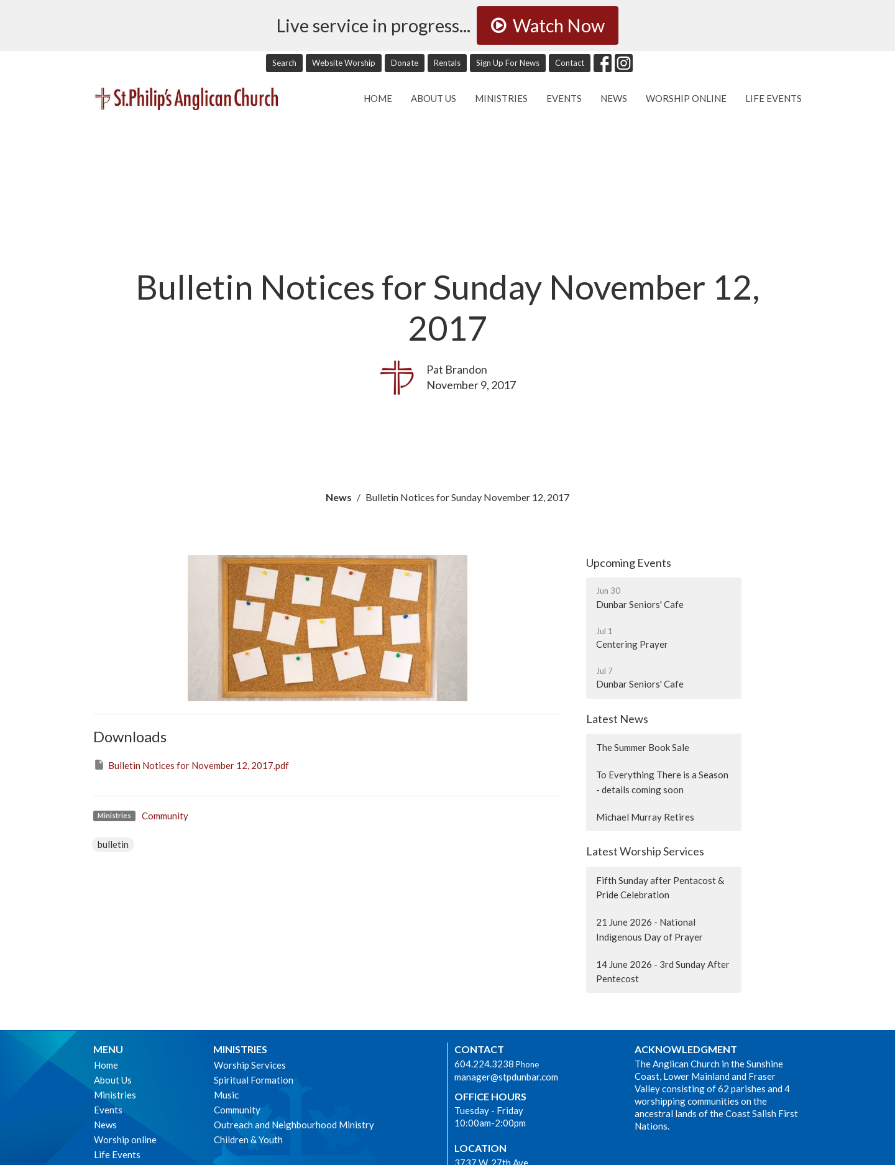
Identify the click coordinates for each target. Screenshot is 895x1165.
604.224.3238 (484, 1063)
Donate (404, 63)
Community (165, 815)
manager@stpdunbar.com (506, 1076)
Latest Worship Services (645, 851)
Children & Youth (248, 1139)
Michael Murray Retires (645, 816)
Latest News (617, 718)
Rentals (447, 63)
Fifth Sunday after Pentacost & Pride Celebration (660, 887)
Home (378, 98)
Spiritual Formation (253, 1079)
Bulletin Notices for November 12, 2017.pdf (191, 764)
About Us (433, 98)
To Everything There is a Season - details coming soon (662, 781)
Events (564, 98)
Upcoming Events (628, 562)
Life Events (773, 98)
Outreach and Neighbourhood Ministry (294, 1124)
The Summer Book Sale (642, 747)
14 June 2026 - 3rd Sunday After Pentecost (663, 971)
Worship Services (250, 1065)
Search (284, 63)
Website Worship (343, 63)
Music (226, 1094)
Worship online (686, 98)
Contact (569, 63)
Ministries (501, 98)
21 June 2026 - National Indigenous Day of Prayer (649, 929)
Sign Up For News (507, 63)
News (613, 98)
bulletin (113, 844)
